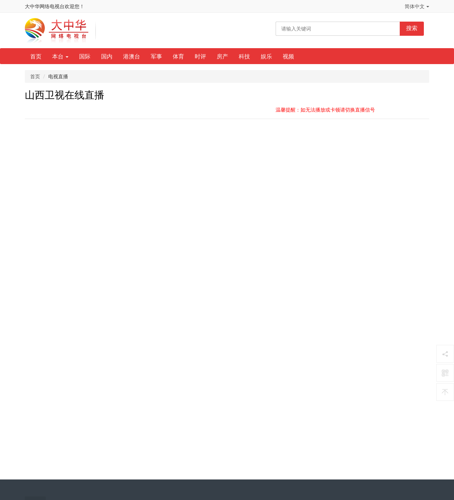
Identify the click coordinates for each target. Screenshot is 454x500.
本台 (60, 56)
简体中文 (417, 6)
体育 (178, 56)
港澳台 (131, 56)
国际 (84, 56)
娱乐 (266, 56)
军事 (156, 56)
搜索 (411, 28)
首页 (35, 56)
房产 (222, 56)
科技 (244, 56)
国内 (106, 56)
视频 (288, 56)
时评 (200, 56)
